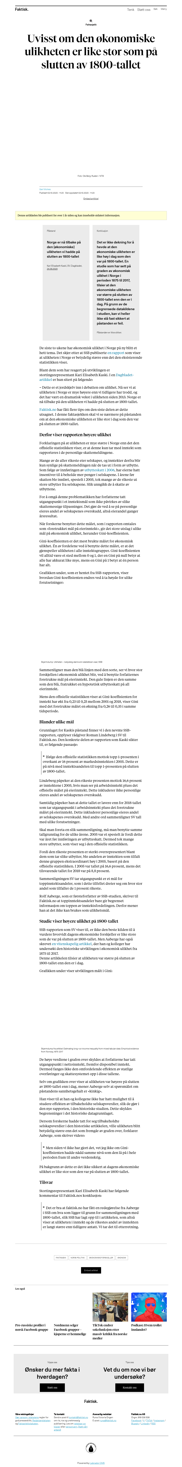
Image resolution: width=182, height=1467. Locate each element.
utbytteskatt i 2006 (99, 470)
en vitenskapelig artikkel (72, 944)
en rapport (115, 352)
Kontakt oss (130, 1387)
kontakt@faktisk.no (78, 1417)
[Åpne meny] (162, 10)
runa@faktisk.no (108, 1420)
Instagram (159, 1420)
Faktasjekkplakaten (28, 1423)
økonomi (122, 1257)
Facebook (136, 1420)
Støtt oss (139, 10)
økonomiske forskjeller (101, 1257)
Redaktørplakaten (41, 1420)
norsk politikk (78, 1257)
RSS (153, 1423)
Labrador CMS (97, 1463)
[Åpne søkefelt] (152, 10)
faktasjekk (61, 1257)
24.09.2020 (52, 268)
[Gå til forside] (21, 9)
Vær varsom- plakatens (27, 1417)
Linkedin (145, 1423)
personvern (71, 1426)
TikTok (149, 1420)
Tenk (126, 10)
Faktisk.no (47, 409)
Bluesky (135, 1423)
